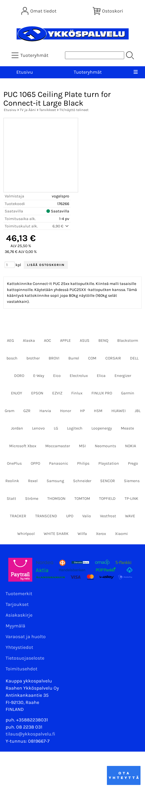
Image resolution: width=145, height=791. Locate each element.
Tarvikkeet (47, 110)
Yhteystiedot (19, 647)
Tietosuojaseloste (25, 658)
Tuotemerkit (19, 593)
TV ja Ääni (28, 110)
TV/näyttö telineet (74, 110)
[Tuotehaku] (94, 55)
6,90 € (60, 226)
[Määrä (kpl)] (10, 265)
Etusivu (24, 72)
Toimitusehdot (21, 668)
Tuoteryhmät (88, 72)
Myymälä (15, 626)
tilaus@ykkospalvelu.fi (30, 734)
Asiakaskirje (19, 615)
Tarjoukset (17, 604)
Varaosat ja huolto (26, 636)
